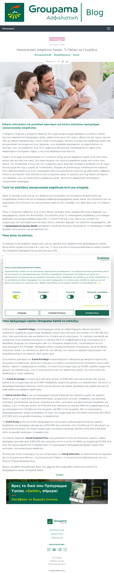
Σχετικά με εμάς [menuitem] (57, 530)
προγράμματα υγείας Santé (21, 226)
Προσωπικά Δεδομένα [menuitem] (57, 564)
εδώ (99, 283)
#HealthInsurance (62, 55)
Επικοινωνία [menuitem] (57, 538)
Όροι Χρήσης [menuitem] (57, 558)
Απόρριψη (21, 313)
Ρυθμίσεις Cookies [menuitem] (57, 561)
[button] (108, 28)
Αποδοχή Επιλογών (57, 313)
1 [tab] (57, 476)
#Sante (76, 55)
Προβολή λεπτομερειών (94, 306)
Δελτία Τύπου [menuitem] (57, 534)
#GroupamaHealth (43, 55)
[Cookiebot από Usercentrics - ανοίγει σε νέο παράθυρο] (98, 259)
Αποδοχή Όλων (92, 313)
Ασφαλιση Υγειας (57, 40)
